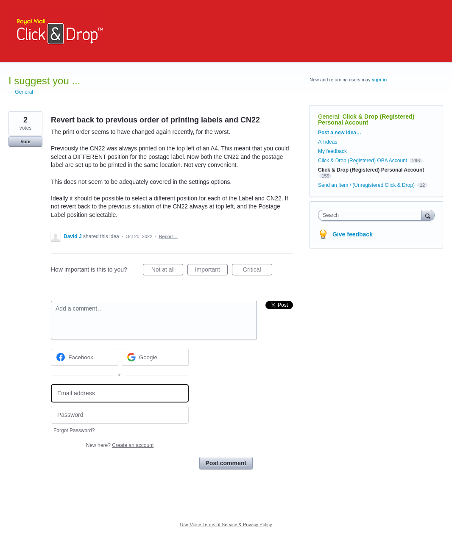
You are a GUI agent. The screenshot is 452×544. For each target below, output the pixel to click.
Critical (257, 270)
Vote (25, 141)
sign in (379, 79)
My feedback (332, 151)
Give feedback (352, 234)
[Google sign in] (155, 357)
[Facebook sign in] (84, 357)
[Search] (428, 215)
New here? (119, 445)
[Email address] (120, 393)
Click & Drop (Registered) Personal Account (366, 119)
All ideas (327, 142)
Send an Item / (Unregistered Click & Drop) (366, 185)
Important (211, 270)
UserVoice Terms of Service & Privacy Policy (226, 524)
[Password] (120, 415)
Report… (168, 236)
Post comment (226, 463)
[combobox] (371, 215)
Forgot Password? (74, 430)
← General (20, 92)
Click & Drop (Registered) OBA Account (362, 161)
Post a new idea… (339, 133)
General (328, 116)
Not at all (167, 270)
